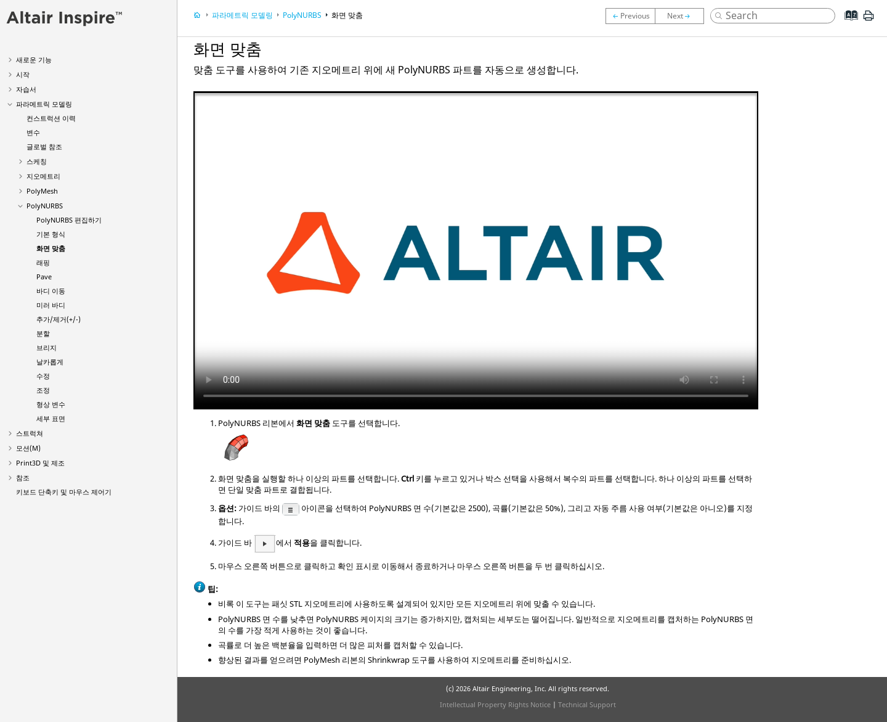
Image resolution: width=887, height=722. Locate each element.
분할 (43, 333)
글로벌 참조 (44, 146)
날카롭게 (49, 361)
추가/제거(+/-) (58, 319)
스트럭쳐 (29, 433)
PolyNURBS (44, 205)
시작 (23, 74)
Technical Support (587, 704)
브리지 (46, 347)
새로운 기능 (34, 59)
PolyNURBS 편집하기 (69, 219)
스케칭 (36, 161)
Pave (44, 276)
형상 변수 (50, 404)
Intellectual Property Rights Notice (495, 704)
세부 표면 (50, 418)
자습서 (26, 89)
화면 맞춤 (50, 248)
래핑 (43, 262)
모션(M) (28, 448)
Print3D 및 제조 (40, 462)
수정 (43, 375)
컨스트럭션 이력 (51, 118)
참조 (23, 477)
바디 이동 (50, 290)
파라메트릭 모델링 (44, 104)
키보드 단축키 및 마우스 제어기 (63, 491)
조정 (43, 390)
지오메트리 (43, 176)
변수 (33, 132)
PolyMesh (42, 190)
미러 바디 (50, 305)
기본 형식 (50, 234)
